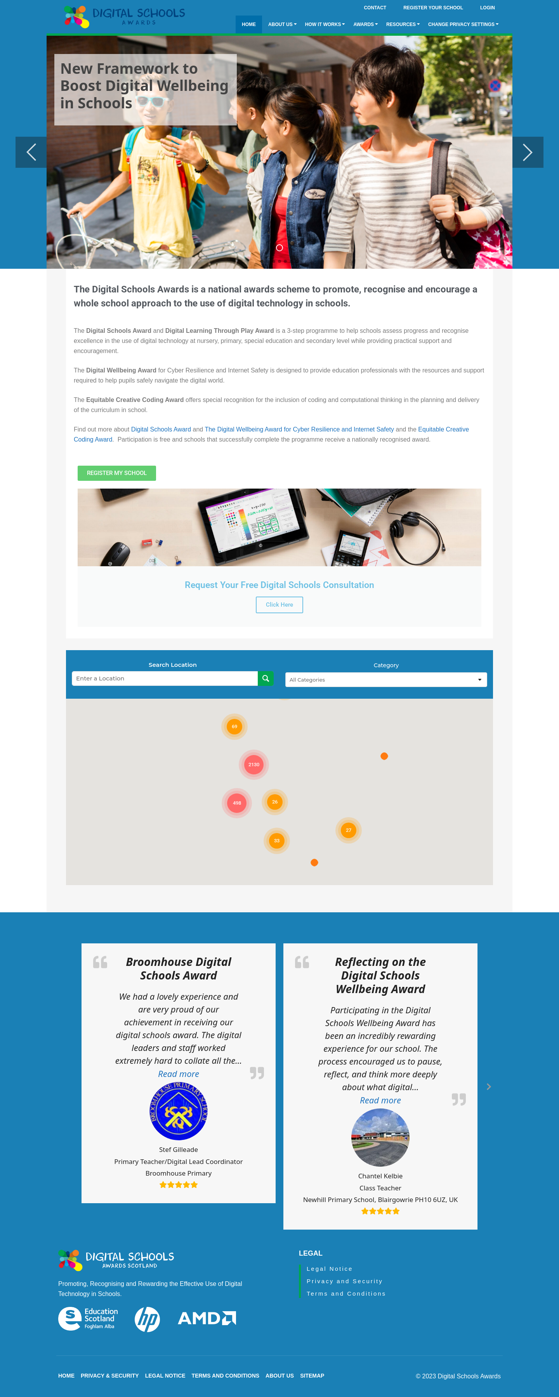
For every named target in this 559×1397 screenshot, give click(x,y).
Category (386, 665)
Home (249, 24)
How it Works (325, 24)
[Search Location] (266, 678)
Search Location (173, 665)
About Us (282, 24)
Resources (403, 24)
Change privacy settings (463, 24)
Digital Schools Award (161, 429)
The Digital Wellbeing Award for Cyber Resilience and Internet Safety (300, 429)
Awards (365, 24)
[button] (178, 1073)
